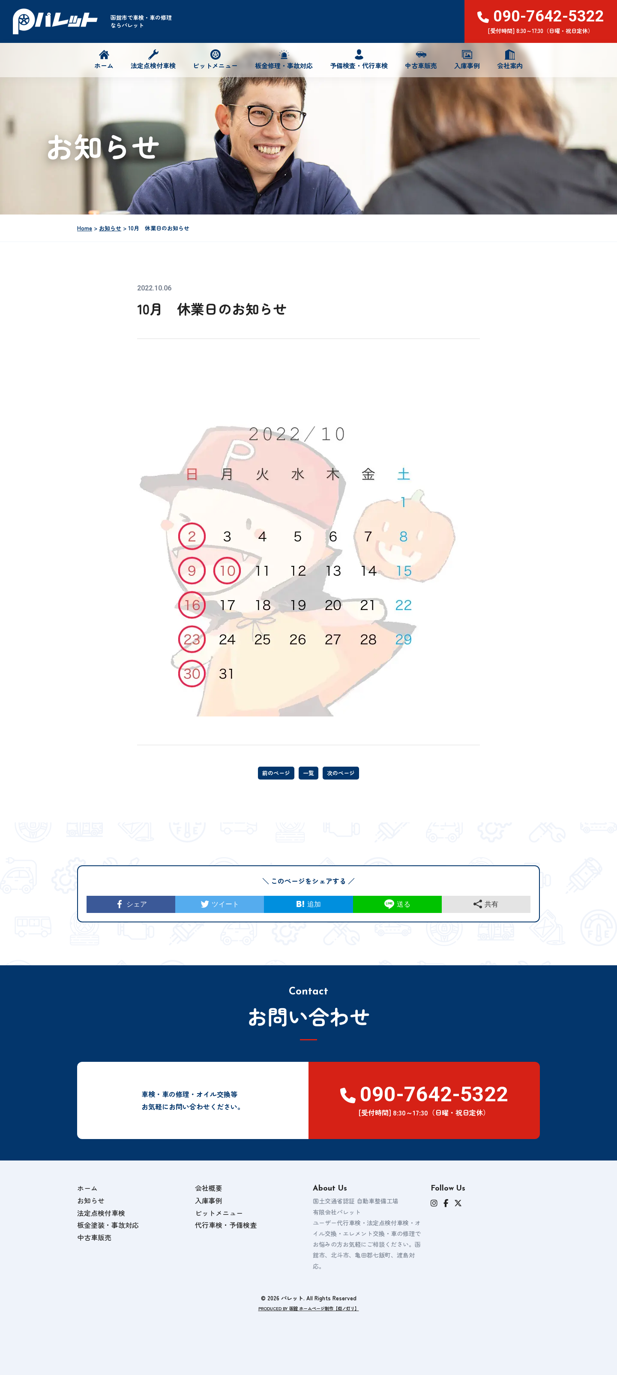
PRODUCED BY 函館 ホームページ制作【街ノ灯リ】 (308, 1315)
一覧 (308, 773)
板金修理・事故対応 (284, 59)
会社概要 (208, 1195)
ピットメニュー (215, 59)
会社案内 (510, 59)
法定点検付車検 (153, 59)
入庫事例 (467, 59)
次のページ (341, 773)
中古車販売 (421, 59)
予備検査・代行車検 (359, 59)
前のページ (276, 773)
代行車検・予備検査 (226, 1232)
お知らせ (91, 1208)
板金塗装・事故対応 (108, 1232)
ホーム (104, 59)
